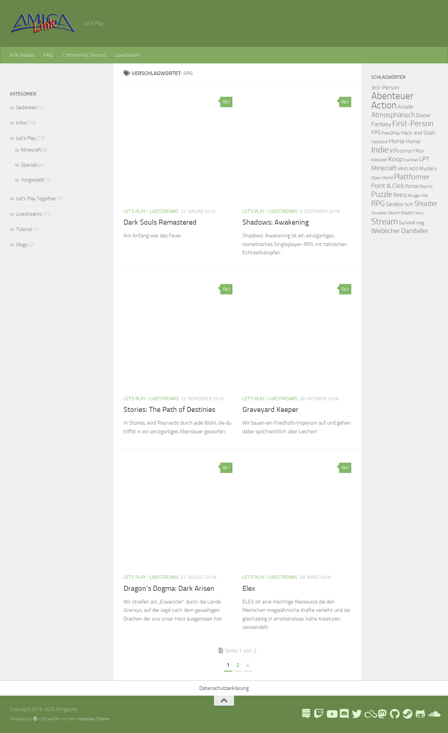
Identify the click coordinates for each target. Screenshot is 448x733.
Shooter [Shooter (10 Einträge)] (426, 204)
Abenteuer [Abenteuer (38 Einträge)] (392, 95)
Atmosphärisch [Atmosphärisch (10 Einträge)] (393, 115)
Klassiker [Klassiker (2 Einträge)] (379, 159)
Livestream (127, 55)
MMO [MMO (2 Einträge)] (403, 168)
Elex (248, 588)
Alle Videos (22, 55)
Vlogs (22, 245)
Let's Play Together (36, 199)
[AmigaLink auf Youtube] (331, 714)
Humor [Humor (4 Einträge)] (413, 141)
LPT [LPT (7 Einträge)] (424, 159)
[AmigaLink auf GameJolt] (420, 714)
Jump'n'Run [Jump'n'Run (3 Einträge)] (412, 151)
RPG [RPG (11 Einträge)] (378, 203)
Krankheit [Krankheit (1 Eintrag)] (411, 160)
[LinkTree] (306, 714)
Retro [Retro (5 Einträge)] (400, 195)
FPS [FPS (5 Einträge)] (376, 132)
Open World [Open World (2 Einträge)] (382, 177)
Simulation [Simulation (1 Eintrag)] (379, 213)
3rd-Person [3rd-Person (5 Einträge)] (385, 87)
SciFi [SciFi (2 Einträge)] (409, 204)
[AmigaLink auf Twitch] (319, 714)
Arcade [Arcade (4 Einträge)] (405, 106)
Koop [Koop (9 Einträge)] (395, 159)
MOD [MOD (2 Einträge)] (413, 168)
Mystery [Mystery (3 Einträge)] (428, 169)
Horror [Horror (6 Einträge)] (397, 141)
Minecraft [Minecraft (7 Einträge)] (384, 168)
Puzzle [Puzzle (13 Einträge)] (381, 194)
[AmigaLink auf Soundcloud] (433, 714)
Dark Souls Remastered (160, 222)
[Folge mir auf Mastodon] (382, 714)
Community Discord (83, 55)
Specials (29, 165)
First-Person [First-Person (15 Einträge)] (412, 123)
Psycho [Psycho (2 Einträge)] (426, 186)
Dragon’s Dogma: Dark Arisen (169, 588)
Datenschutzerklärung (224, 688)
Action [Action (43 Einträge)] (384, 105)
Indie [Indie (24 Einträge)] (380, 150)
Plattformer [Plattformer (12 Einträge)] (412, 177)
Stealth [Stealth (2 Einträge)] (407, 212)
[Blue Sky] (370, 714)
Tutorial (24, 229)
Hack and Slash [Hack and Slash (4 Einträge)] (418, 133)
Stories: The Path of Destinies (169, 409)
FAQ (48, 55)
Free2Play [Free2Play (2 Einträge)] (391, 133)
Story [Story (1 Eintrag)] (419, 213)
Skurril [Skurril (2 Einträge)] (394, 212)
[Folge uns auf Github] (395, 714)
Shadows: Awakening (275, 222)
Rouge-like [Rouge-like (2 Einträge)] (418, 195)
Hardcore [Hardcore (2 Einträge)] (379, 141)
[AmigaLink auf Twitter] (357, 714)
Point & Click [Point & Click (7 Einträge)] (387, 186)
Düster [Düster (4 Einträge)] (423, 115)
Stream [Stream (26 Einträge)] (384, 221)
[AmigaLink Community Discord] (344, 714)
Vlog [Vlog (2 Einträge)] (420, 222)
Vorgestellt (32, 180)
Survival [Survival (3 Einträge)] (407, 223)
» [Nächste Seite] (247, 665)
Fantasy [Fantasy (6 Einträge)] (381, 124)
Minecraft (31, 150)
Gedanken (26, 107)
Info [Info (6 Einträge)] (394, 150)
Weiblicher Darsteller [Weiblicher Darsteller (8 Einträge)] (399, 231)
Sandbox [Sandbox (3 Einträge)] (395, 204)
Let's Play (135, 211)
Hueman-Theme (93, 718)
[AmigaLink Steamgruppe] (408, 714)
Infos (21, 123)
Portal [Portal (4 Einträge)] (411, 186)
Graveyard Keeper (270, 409)
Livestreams (164, 211)
